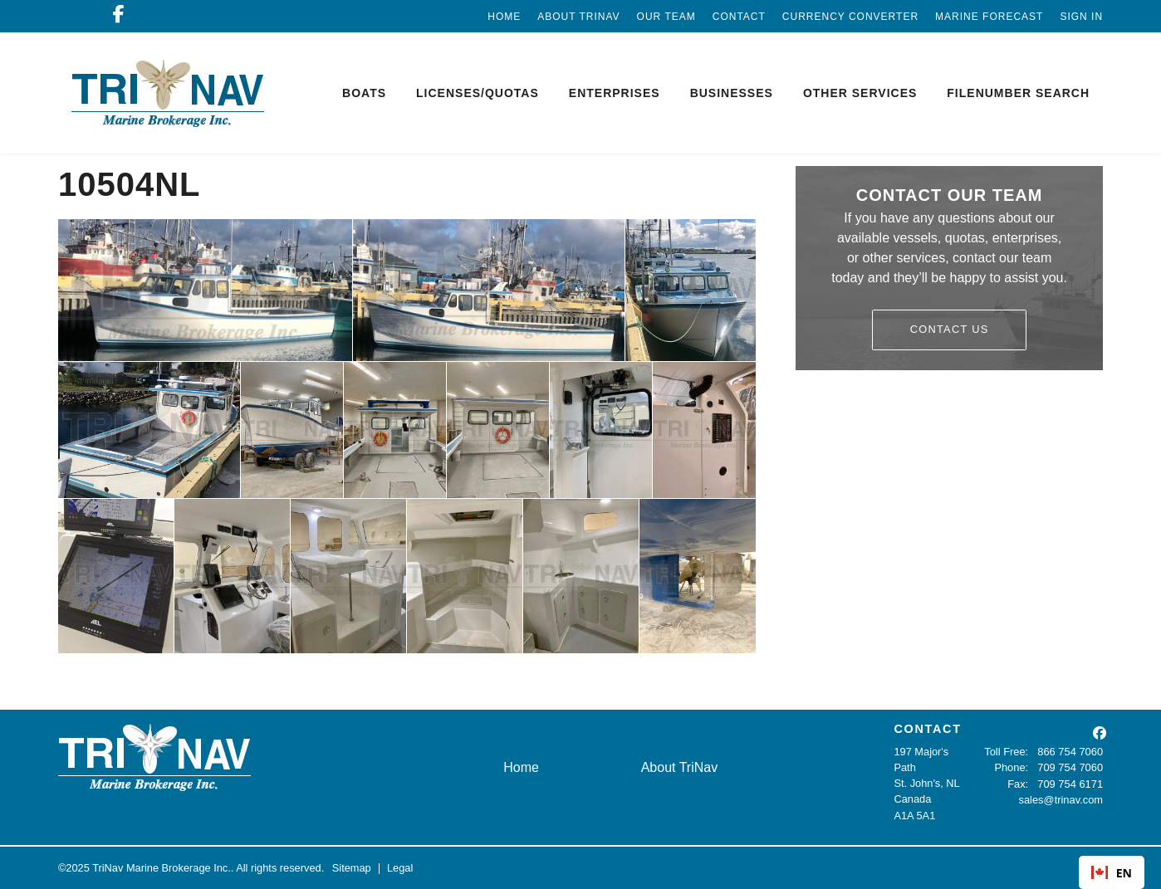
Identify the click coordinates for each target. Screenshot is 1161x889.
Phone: (1012, 767)
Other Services (860, 93)
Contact (739, 16)
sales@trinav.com (1061, 799)
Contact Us (949, 329)
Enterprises (614, 93)
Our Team (666, 16)
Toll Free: (1007, 751)
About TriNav (578, 16)
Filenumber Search (1018, 93)
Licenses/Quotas (477, 93)
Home (504, 16)
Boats (364, 93)
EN (1111, 873)
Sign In (1081, 16)
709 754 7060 (1070, 767)
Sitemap (351, 868)
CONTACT (927, 728)
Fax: (1018, 783)
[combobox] (1111, 872)
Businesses (731, 93)
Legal (400, 868)
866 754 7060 (1070, 751)
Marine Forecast (989, 16)
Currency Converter (850, 16)
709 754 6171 (1070, 783)
